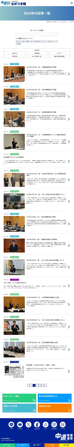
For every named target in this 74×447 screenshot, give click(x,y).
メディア (59, 53)
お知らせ (14, 53)
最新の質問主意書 (59, 56)
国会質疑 (37, 53)
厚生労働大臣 (37, 41)
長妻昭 (27, 41)
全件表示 (37, 50)
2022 (43, 41)
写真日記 (14, 56)
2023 (32, 41)
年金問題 (18, 44)
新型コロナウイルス (52, 41)
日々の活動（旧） (37, 56)
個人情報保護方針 (5, 438)
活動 (23, 41)
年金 (17, 41)
